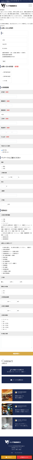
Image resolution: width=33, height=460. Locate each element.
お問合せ (9, 457)
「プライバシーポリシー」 (20, 18)
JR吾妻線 (4, 259)
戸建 (3, 221)
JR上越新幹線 (5, 261)
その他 (5, 80)
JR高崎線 (4, 265)
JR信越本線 (4, 269)
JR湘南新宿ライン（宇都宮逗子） (10, 253)
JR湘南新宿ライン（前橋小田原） (10, 251)
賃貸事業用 (4, 239)
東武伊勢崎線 (5, 273)
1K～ (3, 321)
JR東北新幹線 (5, 249)
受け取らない (5, 152)
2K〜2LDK (4, 323)
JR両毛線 (4, 257)
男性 (3, 166)
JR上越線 (4, 267)
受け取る (4, 150)
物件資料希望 (6, 72)
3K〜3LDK (4, 325)
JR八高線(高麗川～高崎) (8, 255)
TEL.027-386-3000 (18, 452)
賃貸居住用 (4, 237)
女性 (3, 168)
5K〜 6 (3, 329)
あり (3, 291)
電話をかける (24, 457)
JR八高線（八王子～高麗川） (9, 263)
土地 (3, 219)
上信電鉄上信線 (5, 271)
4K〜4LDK (4, 327)
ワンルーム (4, 319)
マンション (4, 223)
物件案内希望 (6, 76)
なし (3, 293)
